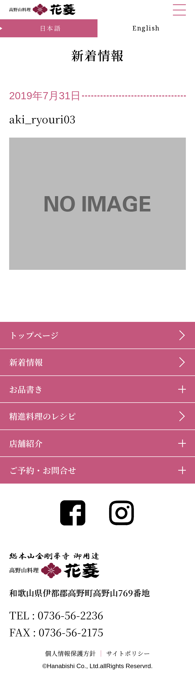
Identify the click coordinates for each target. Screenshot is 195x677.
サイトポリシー (128, 653)
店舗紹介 (26, 443)
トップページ (34, 335)
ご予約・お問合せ (42, 470)
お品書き (26, 389)
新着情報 (26, 362)
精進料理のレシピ (42, 416)
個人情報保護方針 (70, 653)
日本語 (51, 28)
